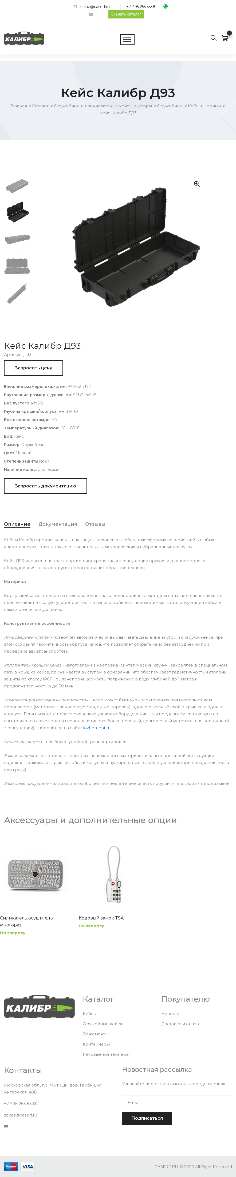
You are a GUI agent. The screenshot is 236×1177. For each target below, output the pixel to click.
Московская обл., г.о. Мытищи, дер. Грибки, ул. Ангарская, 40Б (53, 1089)
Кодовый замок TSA (101, 918)
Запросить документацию (45, 486)
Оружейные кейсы (103, 1023)
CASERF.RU (166, 1166)
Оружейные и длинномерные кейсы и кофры (103, 105)
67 (47, 461)
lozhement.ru (97, 727)
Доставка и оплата (180, 1023)
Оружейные (170, 105)
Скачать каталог (126, 14)
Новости (170, 1013)
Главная (18, 105)
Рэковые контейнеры (106, 1054)
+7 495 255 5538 (140, 6)
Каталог (40, 105)
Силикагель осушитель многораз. (26, 921)
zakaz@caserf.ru (94, 6)
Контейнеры (96, 1044)
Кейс (193, 105)
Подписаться (147, 1118)
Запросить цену (33, 367)
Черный (212, 105)
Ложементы (95, 1033)
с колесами (48, 469)
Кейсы (90, 1013)
